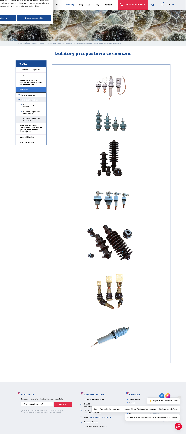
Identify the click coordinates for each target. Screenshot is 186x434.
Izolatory (23, 90)
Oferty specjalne (26, 142)
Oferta (34, 43)
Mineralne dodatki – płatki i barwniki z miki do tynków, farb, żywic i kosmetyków (30, 128)
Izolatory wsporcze (28, 95)
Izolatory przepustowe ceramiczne (31, 119)
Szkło (21, 75)
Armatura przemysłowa (29, 70)
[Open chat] (178, 426)
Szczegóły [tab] (93, 206)
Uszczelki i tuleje (26, 137)
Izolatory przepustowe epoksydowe (31, 112)
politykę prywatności (55, 411)
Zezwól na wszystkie (127, 235)
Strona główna (24, 43)
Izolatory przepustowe (83, 43)
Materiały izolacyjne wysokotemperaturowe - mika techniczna (30, 82)
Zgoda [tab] (57, 206)
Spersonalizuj (93, 235)
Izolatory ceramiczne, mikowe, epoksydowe (56, 43)
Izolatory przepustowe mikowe (31, 106)
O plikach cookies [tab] (128, 206)
